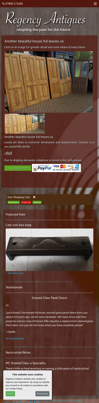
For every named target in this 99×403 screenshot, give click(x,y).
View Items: (13, 202)
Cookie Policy (35, 401)
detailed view (16, 273)
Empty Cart (26, 202)
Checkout (37, 202)
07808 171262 (12, 3)
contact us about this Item (18, 168)
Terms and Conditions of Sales (56, 401)
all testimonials (15, 338)
